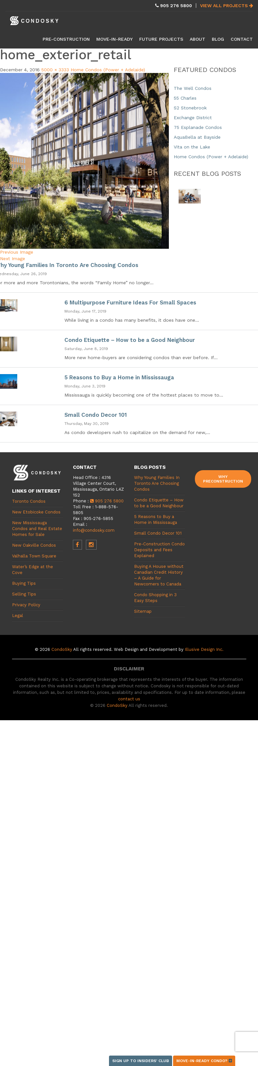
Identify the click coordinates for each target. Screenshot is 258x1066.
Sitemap (143, 611)
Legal (17, 615)
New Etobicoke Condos (36, 512)
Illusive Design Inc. (204, 649)
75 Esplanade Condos (198, 127)
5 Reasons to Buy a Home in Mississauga (119, 377)
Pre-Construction (66, 39)
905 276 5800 (107, 500)
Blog (218, 39)
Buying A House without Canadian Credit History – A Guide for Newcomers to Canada (158, 575)
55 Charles (185, 98)
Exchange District (193, 117)
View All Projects (226, 5)
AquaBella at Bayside (197, 137)
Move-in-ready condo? (204, 1061)
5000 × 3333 (55, 69)
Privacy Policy (26, 604)
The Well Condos (192, 88)
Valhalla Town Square (34, 556)
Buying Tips (24, 583)
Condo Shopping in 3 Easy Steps (155, 597)
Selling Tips (24, 594)
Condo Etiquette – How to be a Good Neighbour (129, 340)
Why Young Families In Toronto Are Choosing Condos (157, 483)
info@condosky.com (94, 530)
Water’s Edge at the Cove (32, 569)
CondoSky (61, 649)
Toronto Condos (29, 501)
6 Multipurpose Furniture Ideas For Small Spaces (130, 302)
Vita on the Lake (192, 146)
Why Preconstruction (223, 479)
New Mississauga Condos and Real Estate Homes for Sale (37, 528)
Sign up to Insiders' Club (140, 1061)
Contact (242, 39)
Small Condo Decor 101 (95, 415)
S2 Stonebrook (190, 107)
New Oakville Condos (34, 545)
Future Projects (161, 39)
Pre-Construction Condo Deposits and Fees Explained (159, 549)
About (197, 39)
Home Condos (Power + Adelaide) (108, 69)
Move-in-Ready (114, 39)
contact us (129, 698)
